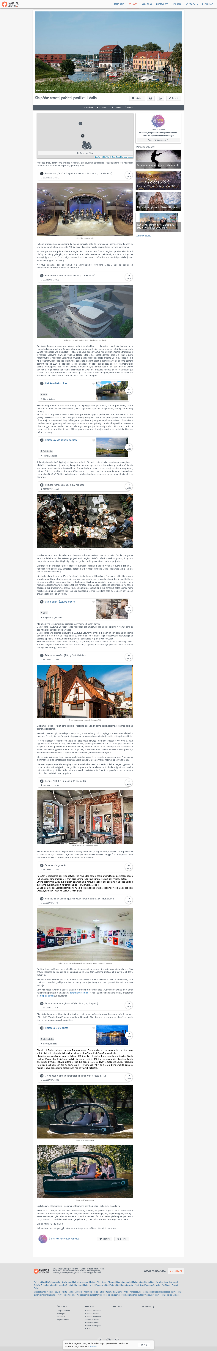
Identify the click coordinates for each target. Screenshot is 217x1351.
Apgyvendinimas (63, 1319)
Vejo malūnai (115, 1285)
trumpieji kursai (46, 996)
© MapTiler (106, 157)
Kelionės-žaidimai (92, 1322)
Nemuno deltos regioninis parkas (108, 1295)
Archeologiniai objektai (49, 1285)
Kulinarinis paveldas (80, 1282)
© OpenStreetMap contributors (121, 157)
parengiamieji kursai (79, 993)
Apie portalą (192, 4)
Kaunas (43, 1292)
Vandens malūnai (102, 1285)
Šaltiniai (151, 1282)
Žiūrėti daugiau (143, 235)
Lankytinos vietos (63, 1310)
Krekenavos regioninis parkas (154, 1295)
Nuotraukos (162, 4)
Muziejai (92, 1282)
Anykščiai (78, 1292)
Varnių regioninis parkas (66, 1295)
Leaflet (97, 157)
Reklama (177, 4)
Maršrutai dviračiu (92, 1313)
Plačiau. (93, 1346)
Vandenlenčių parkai (152, 1285)
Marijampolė (110, 1292)
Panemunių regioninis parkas (132, 1295)
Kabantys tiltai (89, 1285)
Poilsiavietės (139, 1285)
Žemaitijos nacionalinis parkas (45, 1295)
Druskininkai (88, 1292)
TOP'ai (87, 1328)
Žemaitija (176, 1295)
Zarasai (71, 1292)
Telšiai (96, 1292)
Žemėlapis (119, 4)
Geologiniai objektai (124, 1282)
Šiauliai (57, 1292)
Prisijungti (207, 4)
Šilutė (102, 1292)
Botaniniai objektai (140, 1282)
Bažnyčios (173, 1282)
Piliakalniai (112, 1282)
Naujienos (147, 4)
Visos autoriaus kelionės (158, 140)
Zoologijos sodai (127, 1285)
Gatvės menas (67, 1282)
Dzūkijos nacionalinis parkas (146, 1292)
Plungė (132, 1292)
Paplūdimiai (166, 1285)
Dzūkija (169, 1295)
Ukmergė (119, 1292)
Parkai (36, 1288)
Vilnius (36, 1292)
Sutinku (144, 1345)
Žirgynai (175, 1285)
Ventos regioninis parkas (86, 1295)
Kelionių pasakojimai (93, 1325)
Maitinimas (61, 1316)
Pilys (98, 1282)
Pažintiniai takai (40, 1282)
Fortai (81, 1285)
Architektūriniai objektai (68, 1285)
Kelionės (133, 4)
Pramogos (61, 1313)
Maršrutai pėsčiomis (93, 1310)
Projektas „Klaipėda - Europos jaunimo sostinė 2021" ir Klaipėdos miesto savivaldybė (158, 134)
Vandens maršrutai (92, 1319)
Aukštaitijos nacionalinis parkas (169, 1292)
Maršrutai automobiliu (93, 1316)
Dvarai (104, 1282)
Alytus (126, 1292)
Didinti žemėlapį (85, 153)
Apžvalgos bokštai (53, 1282)
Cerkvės (37, 1285)
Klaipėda (50, 1292)
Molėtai (64, 1292)
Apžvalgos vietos (162, 1282)
